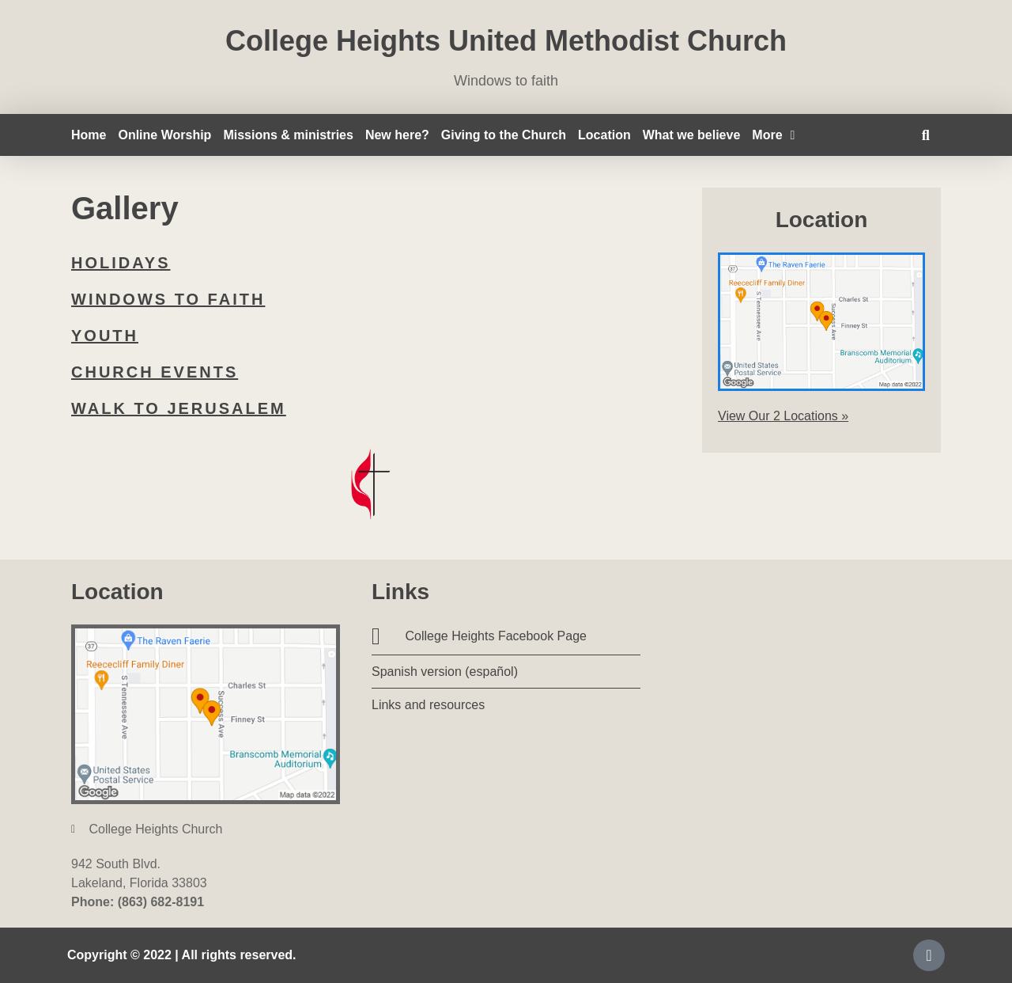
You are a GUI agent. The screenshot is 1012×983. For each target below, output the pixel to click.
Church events (154, 372)
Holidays (121, 262)
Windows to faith (168, 299)
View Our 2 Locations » (783, 416)
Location (604, 135)
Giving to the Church (503, 135)
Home (88, 135)
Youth (104, 335)
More (773, 135)
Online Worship (164, 135)
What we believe (692, 135)
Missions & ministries (288, 135)
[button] (925, 135)
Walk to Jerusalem (178, 408)
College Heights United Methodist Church (506, 41)
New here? (397, 135)
